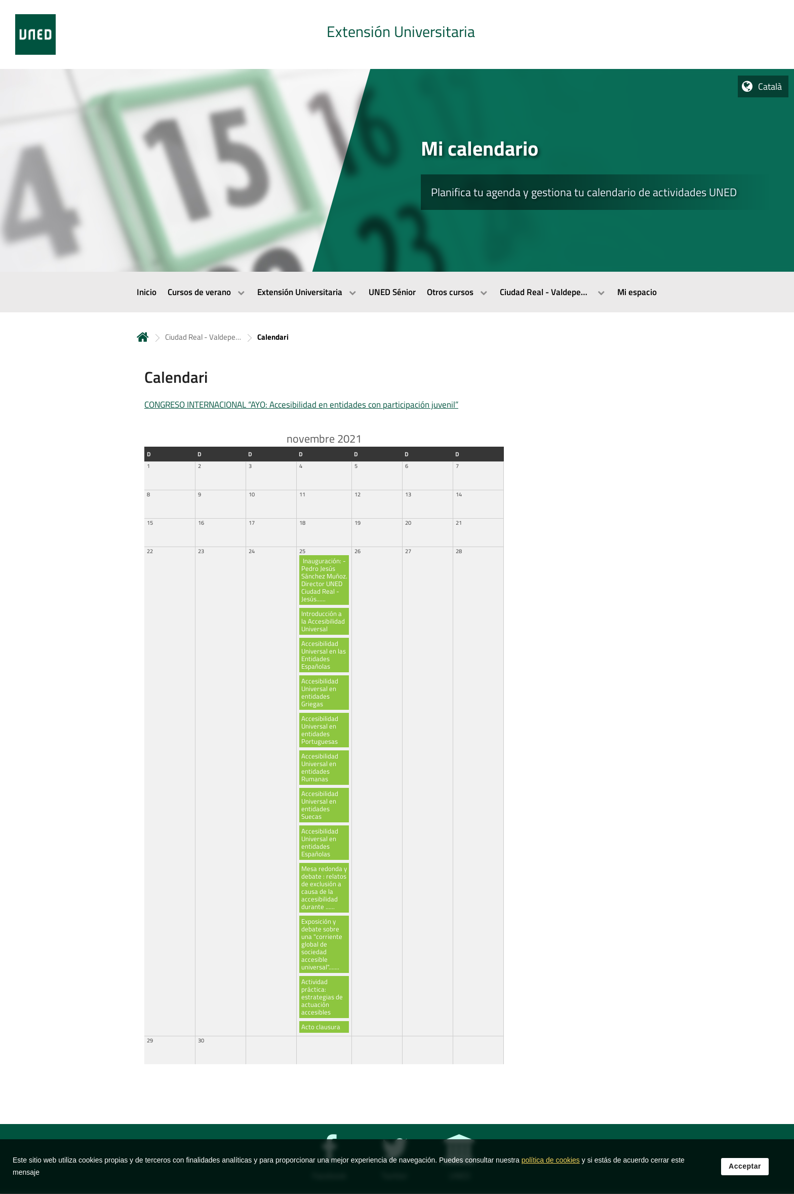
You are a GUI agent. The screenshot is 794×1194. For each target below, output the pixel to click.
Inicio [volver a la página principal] (143, 337)
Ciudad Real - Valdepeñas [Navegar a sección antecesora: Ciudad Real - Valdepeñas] (203, 337)
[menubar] (397, 292)
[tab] (397, 34)
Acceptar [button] (745, 1172)
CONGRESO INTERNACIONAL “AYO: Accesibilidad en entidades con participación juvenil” (301, 404)
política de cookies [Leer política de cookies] (551, 1166)
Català (770, 86)
